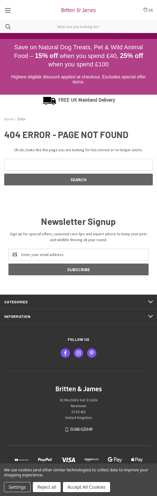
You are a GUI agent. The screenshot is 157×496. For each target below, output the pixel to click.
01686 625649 (81, 429)
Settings (17, 487)
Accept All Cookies (86, 487)
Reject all (46, 487)
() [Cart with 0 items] (148, 10)
